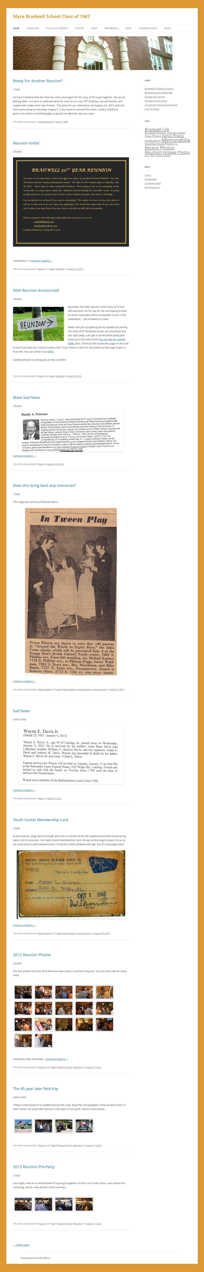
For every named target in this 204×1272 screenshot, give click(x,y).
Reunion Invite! (26, 142)
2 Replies (17, 298)
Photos (80, 28)
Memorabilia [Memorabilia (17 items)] (175, 140)
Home (16, 28)
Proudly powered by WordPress (35, 1257)
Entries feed (151, 179)
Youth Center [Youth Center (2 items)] (163, 155)
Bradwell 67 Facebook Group (159, 88)
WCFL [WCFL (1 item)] (147, 156)
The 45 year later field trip (35, 1088)
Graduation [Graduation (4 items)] (153, 141)
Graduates (33, 28)
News (128, 28)
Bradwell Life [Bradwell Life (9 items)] (157, 129)
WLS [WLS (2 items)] (152, 155)
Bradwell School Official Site (158, 92)
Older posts (21, 1245)
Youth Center (100, 689)
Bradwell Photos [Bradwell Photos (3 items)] (155, 133)
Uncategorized (45, 121)
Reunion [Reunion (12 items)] (153, 152)
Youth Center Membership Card (40, 819)
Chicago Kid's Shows (155, 96)
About (167, 28)
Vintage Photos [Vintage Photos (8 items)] (176, 152)
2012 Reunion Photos (32, 954)
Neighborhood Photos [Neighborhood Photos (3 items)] (159, 144)
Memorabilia (111, 28)
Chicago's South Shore (156, 100)
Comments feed (153, 183)
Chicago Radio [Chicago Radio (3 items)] (176, 133)
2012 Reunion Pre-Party (34, 1166)
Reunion (60, 269)
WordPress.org (152, 187)
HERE (50, 351)
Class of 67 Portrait (57, 28)
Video (94, 28)
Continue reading (41, 260)
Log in (148, 175)
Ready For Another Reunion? (38, 80)
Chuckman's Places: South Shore (161, 104)
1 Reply (16, 89)
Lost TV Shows (152, 108)
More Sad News (26, 397)
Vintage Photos (84, 689)
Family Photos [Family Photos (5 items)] (173, 136)
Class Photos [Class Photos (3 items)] (153, 136)
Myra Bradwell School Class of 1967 (51, 16)
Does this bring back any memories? (44, 485)
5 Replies (17, 151)
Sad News (21, 710)
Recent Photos (65, 1067)
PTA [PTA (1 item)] (176, 144)
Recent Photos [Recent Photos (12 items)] (159, 148)
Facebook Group (148, 28)
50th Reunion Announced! (36, 290)
